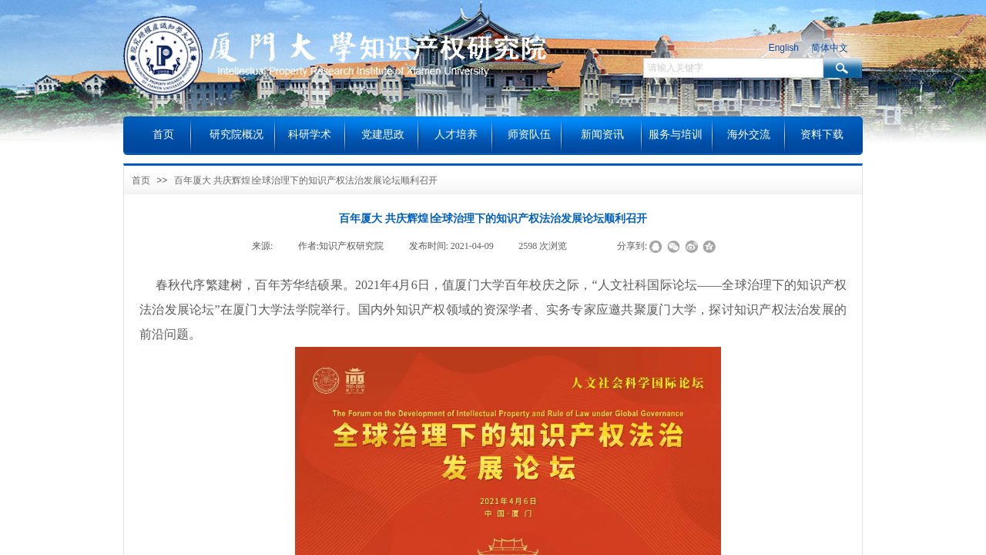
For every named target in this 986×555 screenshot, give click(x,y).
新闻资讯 (602, 134)
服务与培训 (676, 134)
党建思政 (382, 134)
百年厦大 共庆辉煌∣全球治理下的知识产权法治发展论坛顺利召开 (306, 180)
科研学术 (309, 134)
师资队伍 (529, 134)
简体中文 (829, 47)
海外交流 (748, 134)
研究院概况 (236, 134)
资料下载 (821, 134)
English (784, 47)
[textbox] (733, 68)
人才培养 (456, 134)
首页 (141, 180)
